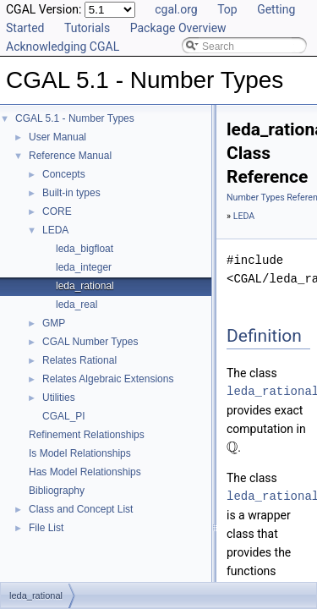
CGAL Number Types (90, 342)
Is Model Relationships (80, 453)
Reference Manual (70, 156)
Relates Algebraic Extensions (107, 379)
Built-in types (71, 193)
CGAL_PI (63, 416)
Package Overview (178, 28)
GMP (53, 323)
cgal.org (176, 9)
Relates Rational (79, 360)
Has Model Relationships (85, 472)
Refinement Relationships (87, 435)
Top (227, 9)
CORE (57, 211)
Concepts (63, 174)
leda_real (76, 304)
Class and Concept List (81, 509)
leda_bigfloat (84, 249)
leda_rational (85, 286)
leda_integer (84, 267)
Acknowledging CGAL (62, 46)
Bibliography (57, 491)
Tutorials (87, 28)
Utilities (58, 397)
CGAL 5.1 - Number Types (74, 118)
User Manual (57, 137)
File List (46, 528)
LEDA (55, 230)
